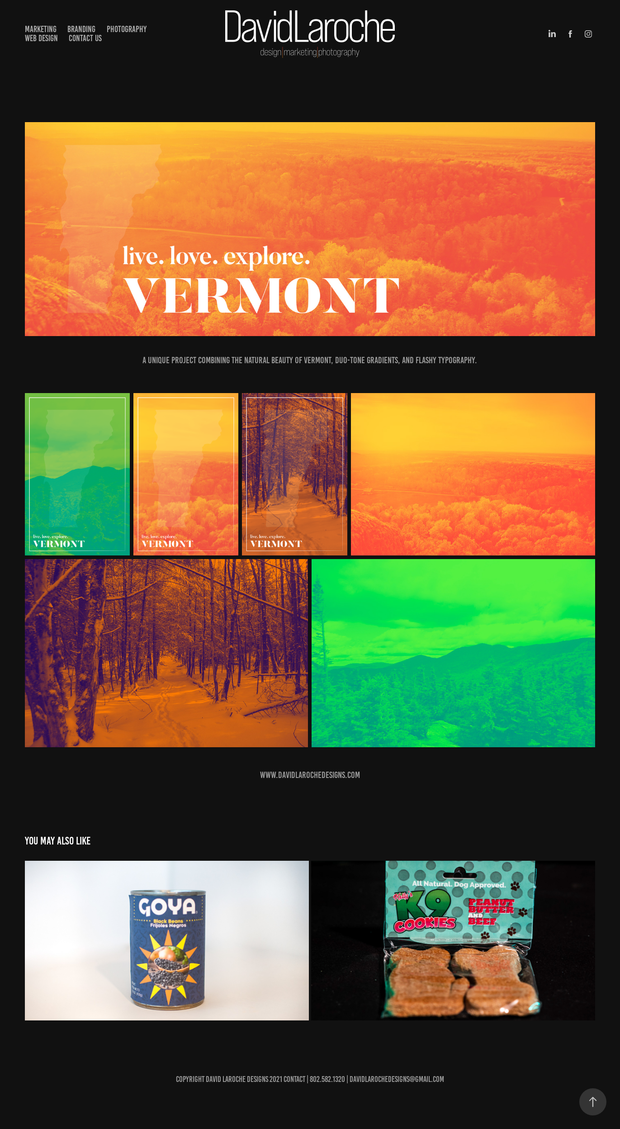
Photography (127, 29)
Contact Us (85, 38)
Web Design (41, 38)
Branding (81, 29)
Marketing (41, 29)
